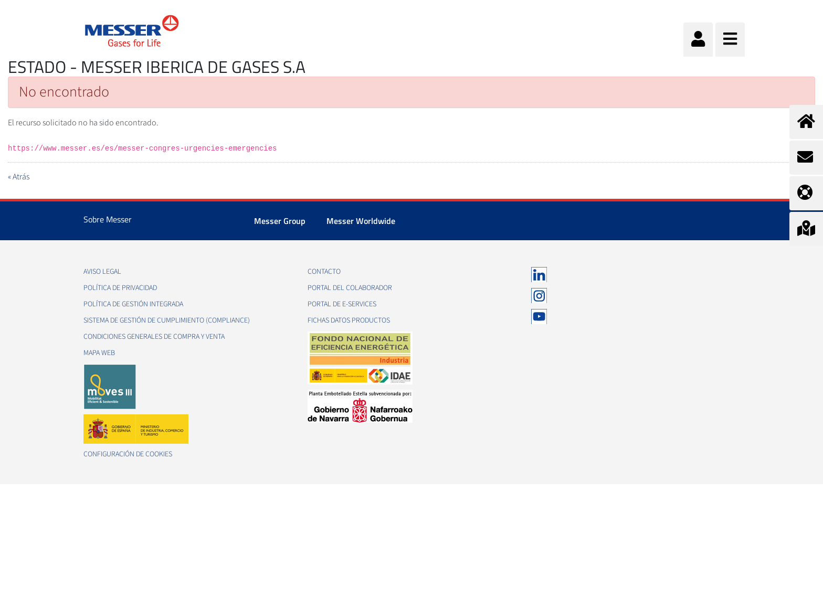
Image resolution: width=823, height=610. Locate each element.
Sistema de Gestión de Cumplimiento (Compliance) (166, 320)
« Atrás (18, 177)
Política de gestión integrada (133, 304)
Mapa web (99, 353)
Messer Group (279, 221)
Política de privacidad (120, 288)
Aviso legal (102, 271)
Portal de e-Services (342, 304)
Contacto (324, 271)
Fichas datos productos (349, 320)
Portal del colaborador (350, 288)
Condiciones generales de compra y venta (154, 336)
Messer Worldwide (360, 221)
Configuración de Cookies (127, 454)
